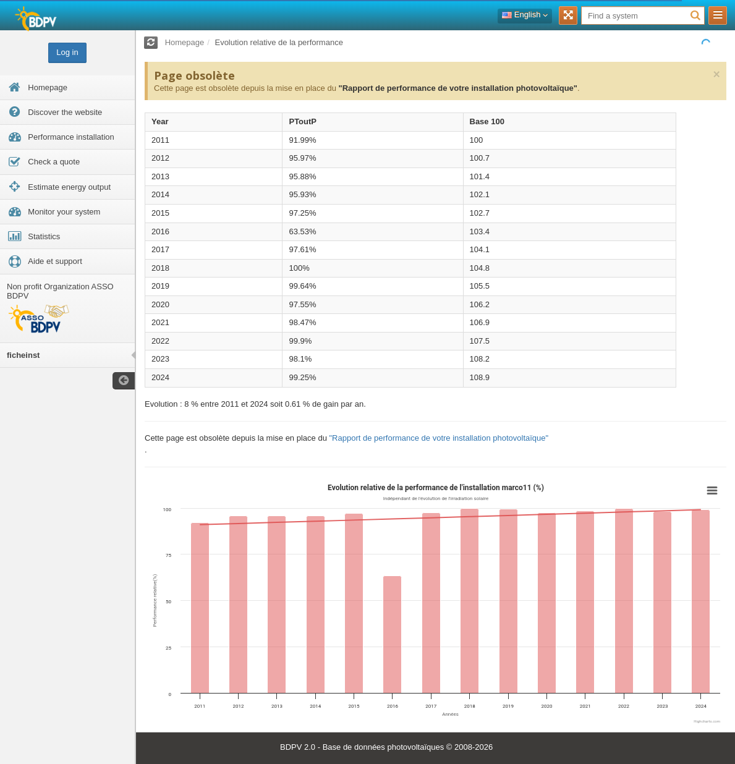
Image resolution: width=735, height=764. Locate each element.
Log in (67, 52)
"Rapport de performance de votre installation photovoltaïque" (457, 88)
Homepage (185, 42)
